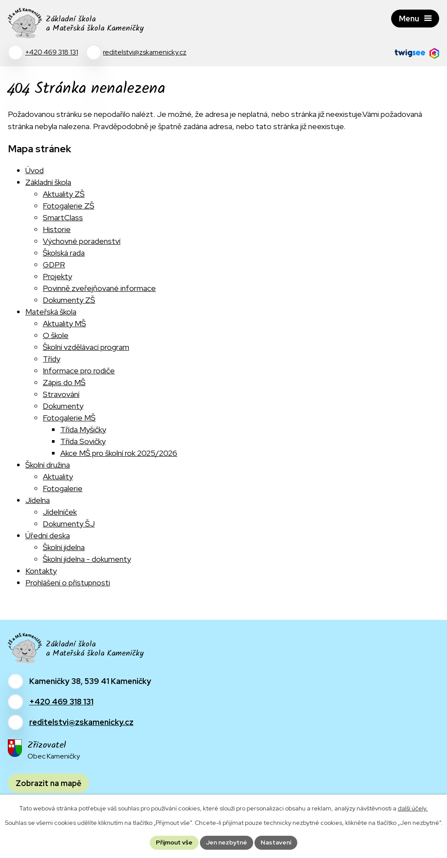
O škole (56, 335)
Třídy (51, 359)
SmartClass (63, 217)
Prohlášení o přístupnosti (67, 583)
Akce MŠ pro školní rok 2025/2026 (118, 453)
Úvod (34, 170)
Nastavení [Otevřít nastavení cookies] (276, 842)
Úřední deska (47, 535)
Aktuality (58, 477)
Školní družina (47, 465)
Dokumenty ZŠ (69, 300)
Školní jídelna (64, 547)
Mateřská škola (50, 312)
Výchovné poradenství (81, 241)
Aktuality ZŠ (64, 194)
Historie (57, 229)
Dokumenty (63, 406)
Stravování (61, 394)
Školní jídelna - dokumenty (87, 559)
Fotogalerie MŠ (69, 418)
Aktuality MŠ (64, 323)
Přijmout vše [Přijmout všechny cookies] (174, 842)
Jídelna (37, 500)
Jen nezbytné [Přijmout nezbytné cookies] (226, 842)
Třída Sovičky (83, 441)
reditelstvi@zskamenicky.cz (81, 722)
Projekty (57, 276)
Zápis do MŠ (64, 382)
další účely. (413, 808)
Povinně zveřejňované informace (99, 288)
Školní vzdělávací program (86, 347)
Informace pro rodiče (79, 371)
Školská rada (64, 253)
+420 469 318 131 (61, 702)
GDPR (54, 265)
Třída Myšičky (83, 429)
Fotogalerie (63, 488)
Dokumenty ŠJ (69, 524)
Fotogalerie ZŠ (68, 206)
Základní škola (48, 182)
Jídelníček (60, 512)
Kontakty (41, 571)
